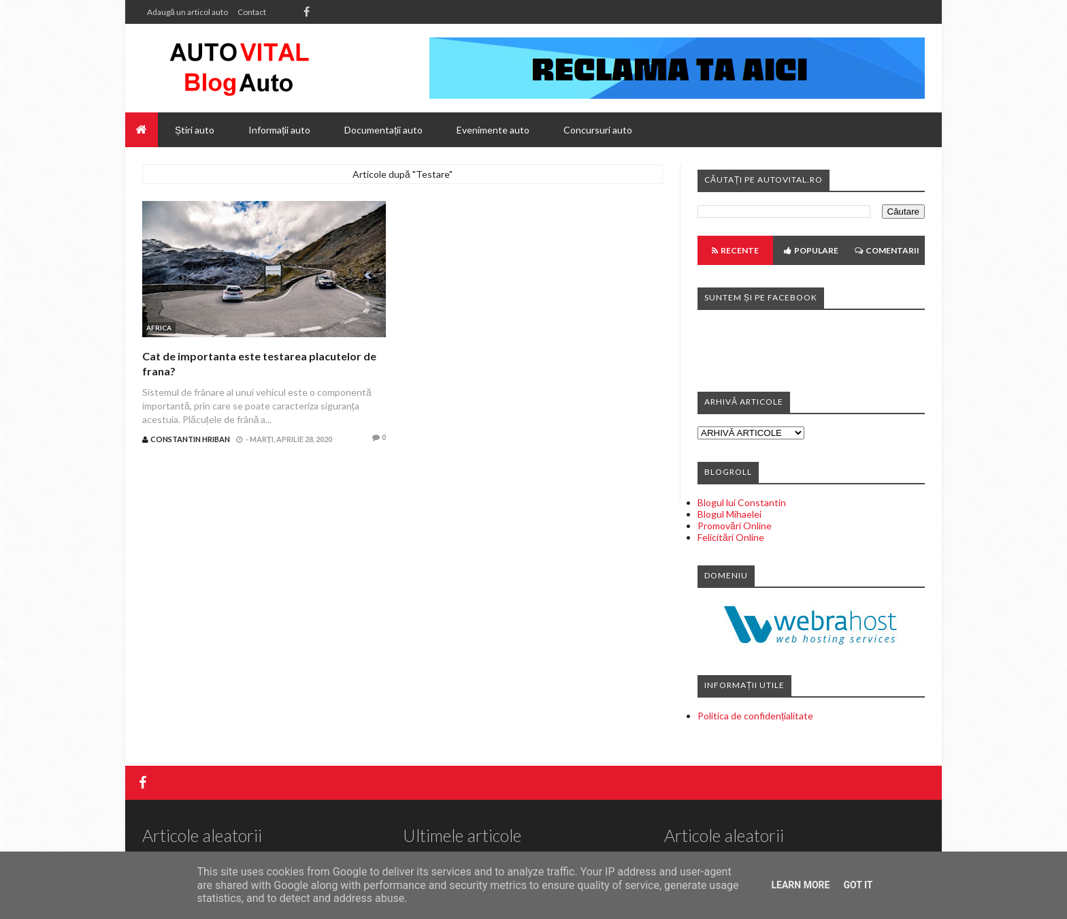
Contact (251, 12)
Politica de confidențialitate (755, 715)
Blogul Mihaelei (729, 514)
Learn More (800, 884)
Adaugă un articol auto (187, 12)
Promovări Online (734, 525)
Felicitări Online (730, 537)
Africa (158, 328)
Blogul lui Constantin (741, 502)
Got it (857, 884)
